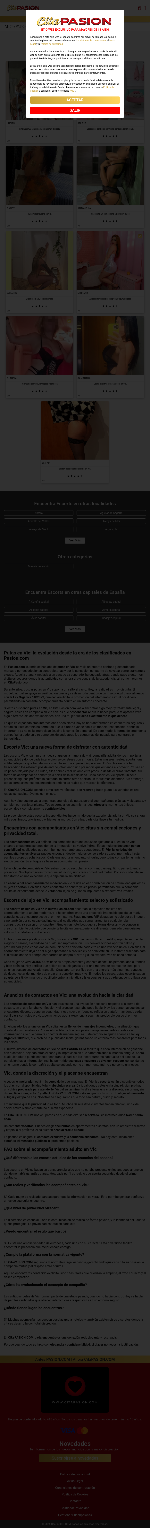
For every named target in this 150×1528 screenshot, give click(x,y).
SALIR (75, 110)
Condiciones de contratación (91, 40)
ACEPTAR (74, 100)
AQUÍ (72, 90)
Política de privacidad (51, 44)
